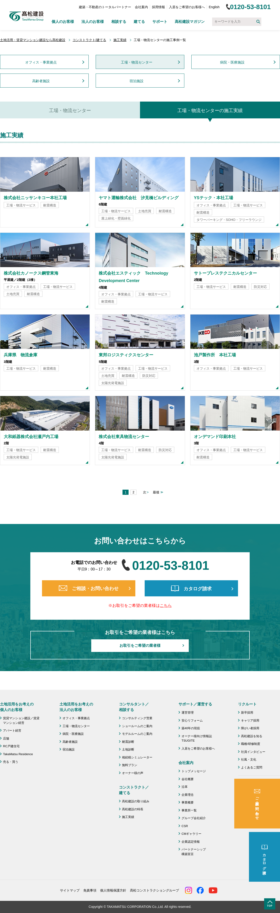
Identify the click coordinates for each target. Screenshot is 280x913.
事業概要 (188, 802)
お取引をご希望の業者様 (140, 646)
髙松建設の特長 (132, 809)
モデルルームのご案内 (137, 734)
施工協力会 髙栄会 (254, 825)
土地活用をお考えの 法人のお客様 (76, 707)
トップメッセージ (194, 771)
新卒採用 (247, 712)
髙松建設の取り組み (135, 801)
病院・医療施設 (232, 62)
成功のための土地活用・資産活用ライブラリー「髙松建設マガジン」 (259, 788)
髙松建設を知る (251, 736)
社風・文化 (248, 759)
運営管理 (188, 712)
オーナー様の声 (132, 773)
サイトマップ (70, 890)
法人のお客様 (92, 22)
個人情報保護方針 (113, 890)
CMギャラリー (191, 833)
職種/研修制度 (250, 744)
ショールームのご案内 (137, 726)
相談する (118, 22)
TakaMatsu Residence (18, 754)
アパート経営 (12, 730)
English (214, 7)
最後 (156, 492)
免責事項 (89, 890)
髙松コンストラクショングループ (154, 890)
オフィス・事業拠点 (41, 62)
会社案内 (141, 7)
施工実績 (119, 40)
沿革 (185, 787)
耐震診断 (128, 741)
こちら (166, 605)
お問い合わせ (250, 801)
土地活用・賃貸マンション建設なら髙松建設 (32, 40)
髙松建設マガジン (190, 22)
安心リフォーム (192, 720)
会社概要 (188, 779)
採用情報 (158, 7)
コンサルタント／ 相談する (134, 707)
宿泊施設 (137, 81)
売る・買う (10, 762)
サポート (159, 22)
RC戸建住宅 (11, 746)
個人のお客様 (63, 22)
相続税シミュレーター (137, 757)
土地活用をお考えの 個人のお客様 (17, 707)
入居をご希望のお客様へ (187, 7)
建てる (139, 22)
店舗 (6, 738)
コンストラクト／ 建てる (134, 790)
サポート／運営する (195, 704)
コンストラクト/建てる (89, 40)
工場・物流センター (136, 62)
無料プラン (129, 765)
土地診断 (128, 749)
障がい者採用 (250, 728)
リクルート (247, 704)
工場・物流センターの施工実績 (210, 110)
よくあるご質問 (251, 767)
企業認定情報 (191, 841)
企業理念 (188, 794)
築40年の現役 (191, 728)
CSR (185, 826)
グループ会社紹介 (194, 818)
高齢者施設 (41, 81)
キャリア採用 (250, 720)
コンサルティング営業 (137, 718)
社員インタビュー (253, 752)
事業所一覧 (189, 810)
